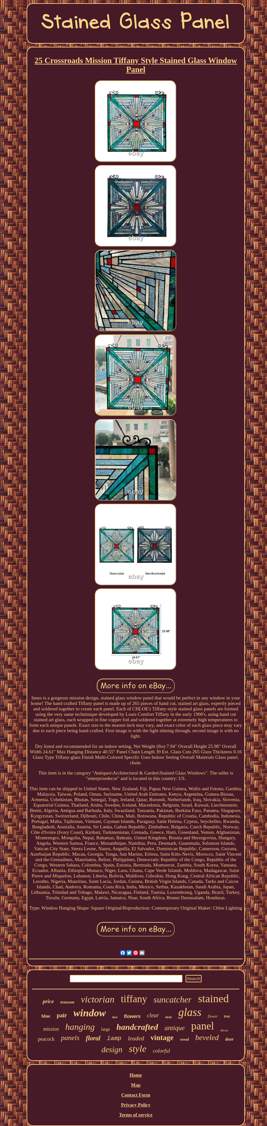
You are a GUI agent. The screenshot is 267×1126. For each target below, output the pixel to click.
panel (202, 1026)
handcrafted (137, 1027)
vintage (162, 1038)
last (114, 1017)
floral (93, 1038)
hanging (80, 1027)
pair (62, 1015)
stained (213, 998)
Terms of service (135, 1114)
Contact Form (135, 1094)
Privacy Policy (135, 1104)
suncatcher (172, 999)
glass (189, 1012)
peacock (46, 1039)
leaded (136, 1038)
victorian (97, 999)
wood (184, 1039)
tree (227, 1016)
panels (70, 1038)
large (105, 1029)
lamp (114, 1038)
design (111, 1049)
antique (174, 1028)
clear (153, 1015)
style (137, 1048)
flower (213, 1016)
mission (51, 1029)
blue (45, 1016)
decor (224, 1030)
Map (135, 1085)
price (48, 1001)
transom (67, 1002)
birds (168, 1017)
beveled (207, 1037)
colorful (161, 1051)
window (89, 1013)
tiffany (134, 998)
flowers (132, 1016)
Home (135, 1075)
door (229, 1039)
